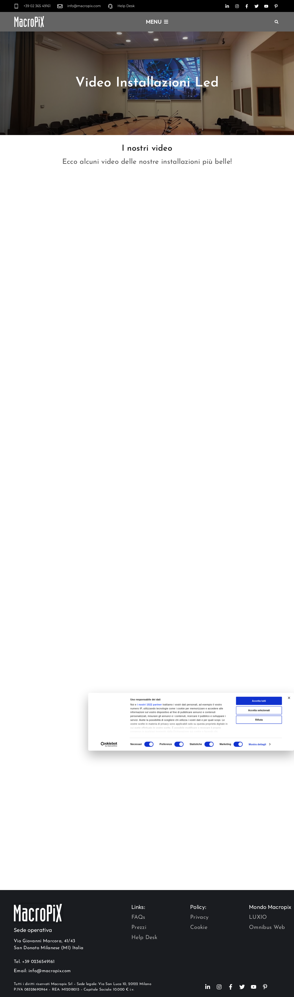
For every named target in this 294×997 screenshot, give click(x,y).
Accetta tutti (259, 959)
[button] (276, 22)
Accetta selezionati (259, 969)
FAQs (138, 917)
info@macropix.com (49, 971)
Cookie (198, 927)
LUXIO (258, 917)
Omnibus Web (267, 927)
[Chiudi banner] (289, 957)
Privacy (199, 917)
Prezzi (138, 927)
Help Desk (144, 937)
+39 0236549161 (38, 962)
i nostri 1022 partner (149, 963)
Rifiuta (259, 978)
